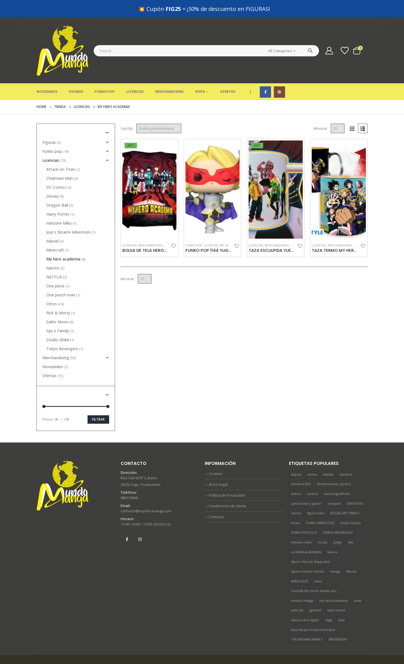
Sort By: (127, 110)
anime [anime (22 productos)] (312, 456)
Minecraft (55, 232)
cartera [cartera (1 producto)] (312, 476)
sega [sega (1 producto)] (328, 602)
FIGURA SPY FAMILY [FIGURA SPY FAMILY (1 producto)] (345, 495)
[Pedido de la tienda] (158, 110)
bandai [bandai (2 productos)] (328, 456)
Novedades (46, 73)
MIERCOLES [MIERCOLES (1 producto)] (299, 563)
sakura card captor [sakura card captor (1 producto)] (305, 602)
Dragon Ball (57, 187)
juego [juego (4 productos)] (337, 524)
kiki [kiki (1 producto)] (350, 524)
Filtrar (98, 401)
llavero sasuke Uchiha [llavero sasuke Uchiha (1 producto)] (307, 553)
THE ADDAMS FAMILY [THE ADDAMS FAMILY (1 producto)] (307, 621)
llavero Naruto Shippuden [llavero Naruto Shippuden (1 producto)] (310, 543)
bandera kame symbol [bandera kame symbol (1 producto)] (334, 466)
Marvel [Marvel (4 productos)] (351, 553)
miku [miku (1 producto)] (318, 563)
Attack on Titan (60, 151)
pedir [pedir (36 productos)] (358, 582)
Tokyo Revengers (62, 330)
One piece (55, 268)
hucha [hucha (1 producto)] (322, 524)
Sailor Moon (57, 303)
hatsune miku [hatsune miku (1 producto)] (301, 524)
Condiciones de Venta (227, 487)
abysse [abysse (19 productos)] (296, 456)
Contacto (216, 498)
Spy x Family (57, 312)
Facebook (126, 521)
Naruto (52, 250)
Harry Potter (57, 196)
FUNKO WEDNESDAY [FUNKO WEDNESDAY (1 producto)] (338, 514)
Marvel (52, 223)
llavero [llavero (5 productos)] (332, 534)
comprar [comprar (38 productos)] (334, 485)
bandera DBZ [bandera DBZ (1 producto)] (301, 466)
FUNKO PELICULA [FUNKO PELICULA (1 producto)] (304, 514)
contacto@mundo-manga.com (146, 492)
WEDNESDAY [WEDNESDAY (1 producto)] (338, 621)
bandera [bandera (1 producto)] (346, 456)
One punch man (60, 277)
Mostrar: (321, 110)
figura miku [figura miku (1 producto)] (315, 495)
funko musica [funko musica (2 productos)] (351, 505)
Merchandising (169, 73)
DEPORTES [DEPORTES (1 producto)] (355, 485)
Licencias (135, 73)
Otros (51, 286)
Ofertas (227, 73)
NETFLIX (54, 259)
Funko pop (193, 227)
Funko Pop (105, 73)
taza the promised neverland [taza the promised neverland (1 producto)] (313, 612)
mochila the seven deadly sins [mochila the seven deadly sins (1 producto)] (313, 573)
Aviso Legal (218, 466)
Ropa (200, 73)
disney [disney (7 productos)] (296, 495)
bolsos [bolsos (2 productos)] (296, 476)
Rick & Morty (58, 295)
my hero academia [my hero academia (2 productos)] (333, 582)
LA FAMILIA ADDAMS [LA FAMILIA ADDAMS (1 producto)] (306, 534)
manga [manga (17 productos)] (335, 553)
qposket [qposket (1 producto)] (315, 592)
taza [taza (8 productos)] (341, 602)
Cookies (215, 455)
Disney (52, 178)
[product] (149, 172)
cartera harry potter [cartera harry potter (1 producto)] (306, 485)
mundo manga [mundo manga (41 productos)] (302, 582)
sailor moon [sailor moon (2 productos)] (336, 592)
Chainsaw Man (59, 160)
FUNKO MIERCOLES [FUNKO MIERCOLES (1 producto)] (320, 505)
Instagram (140, 521)
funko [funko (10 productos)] (295, 505)
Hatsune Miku (59, 205)
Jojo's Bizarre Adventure (68, 214)
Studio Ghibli (57, 321)
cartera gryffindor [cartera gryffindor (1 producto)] (337, 476)
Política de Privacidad (227, 477)
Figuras (76, 73)
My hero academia (63, 241)
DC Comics (56, 169)
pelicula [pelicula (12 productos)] (297, 592)
